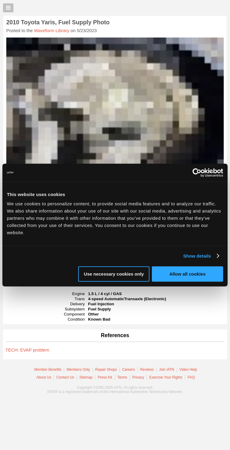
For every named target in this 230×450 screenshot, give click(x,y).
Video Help (188, 369)
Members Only (78, 369)
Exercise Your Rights (165, 377)
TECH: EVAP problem (27, 349)
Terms (122, 377)
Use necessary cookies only (114, 273)
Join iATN (166, 369)
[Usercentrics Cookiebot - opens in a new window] (197, 172)
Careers (128, 369)
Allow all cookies (187, 273)
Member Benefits (47, 369)
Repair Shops (106, 369)
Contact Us (65, 377)
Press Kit (105, 377)
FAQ (191, 377)
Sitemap (86, 377)
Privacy (138, 377)
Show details (197, 255)
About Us (44, 377)
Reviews (147, 369)
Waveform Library (51, 30)
